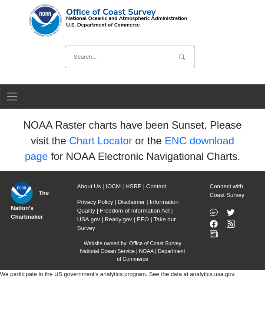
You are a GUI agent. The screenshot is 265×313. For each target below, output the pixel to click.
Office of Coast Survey (155, 243)
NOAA (146, 251)
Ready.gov (118, 219)
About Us (89, 186)
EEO (143, 219)
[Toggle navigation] (12, 96)
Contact (156, 186)
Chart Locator (100, 141)
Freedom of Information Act (135, 210)
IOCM (113, 186)
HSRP (134, 186)
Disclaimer (131, 202)
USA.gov (88, 219)
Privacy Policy (95, 202)
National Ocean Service (107, 251)
